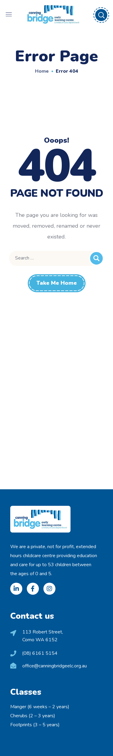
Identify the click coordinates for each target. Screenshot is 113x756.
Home (42, 71)
